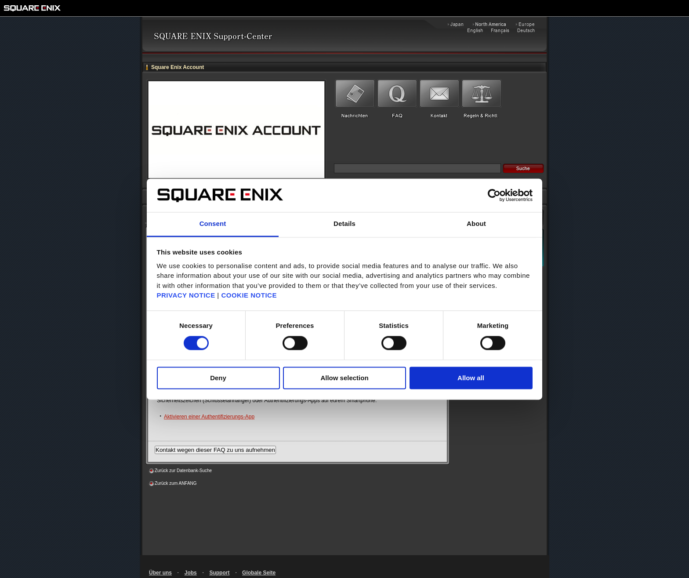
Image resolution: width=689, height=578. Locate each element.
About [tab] (476, 224)
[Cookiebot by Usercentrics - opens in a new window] (494, 195)
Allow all (470, 378)
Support (219, 573)
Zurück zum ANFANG (176, 483)
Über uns (160, 573)
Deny (218, 378)
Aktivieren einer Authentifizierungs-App (209, 417)
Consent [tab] (212, 224)
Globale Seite (259, 573)
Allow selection (344, 378)
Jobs (191, 573)
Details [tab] (344, 224)
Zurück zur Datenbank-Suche (183, 470)
